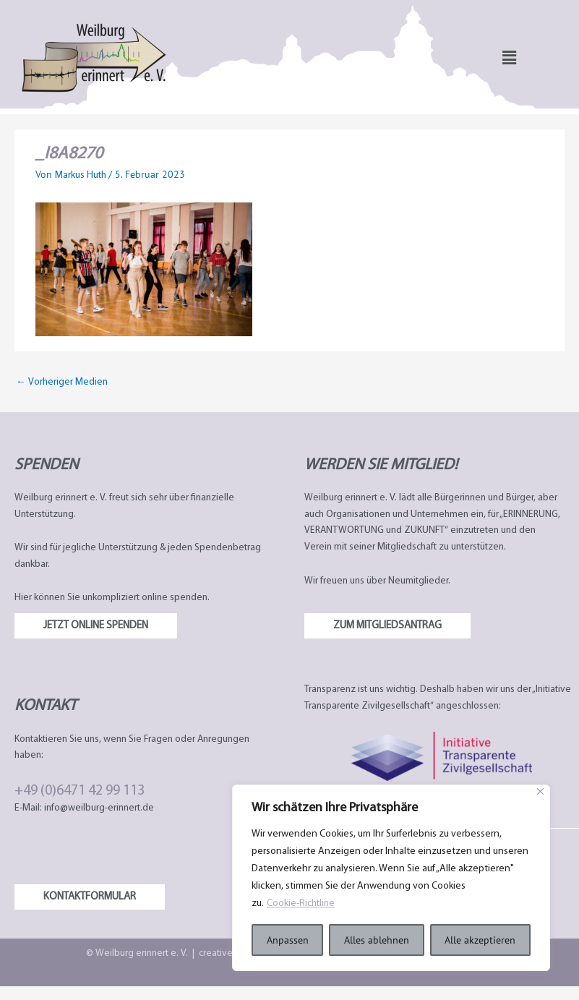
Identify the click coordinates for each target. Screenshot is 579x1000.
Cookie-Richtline (302, 903)
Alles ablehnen (376, 939)
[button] (509, 57)
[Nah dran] (540, 791)
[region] (391, 878)
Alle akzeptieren (480, 939)
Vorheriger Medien (62, 382)
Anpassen (288, 939)
